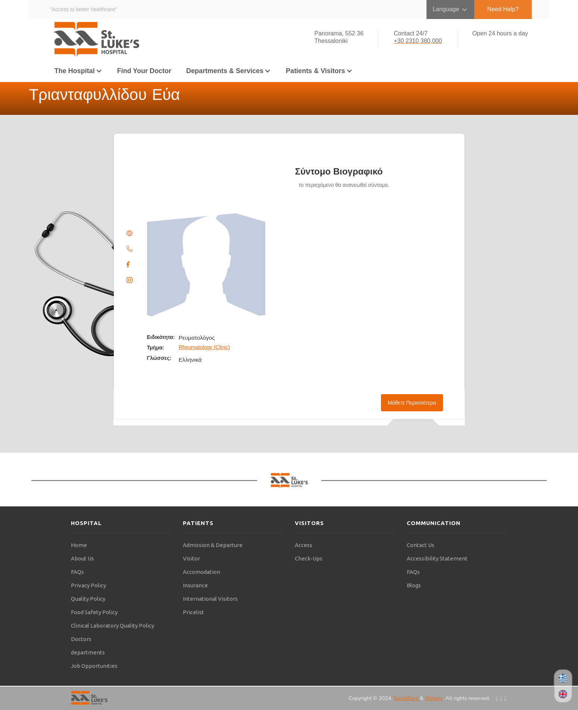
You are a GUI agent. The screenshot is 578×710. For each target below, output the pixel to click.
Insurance (195, 585)
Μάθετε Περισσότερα (412, 403)
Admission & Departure (213, 545)
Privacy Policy (88, 585)
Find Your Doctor (144, 71)
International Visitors (210, 599)
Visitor (191, 558)
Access (303, 545)
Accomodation (201, 572)
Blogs (414, 585)
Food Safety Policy (94, 612)
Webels (434, 698)
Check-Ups (308, 558)
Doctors (81, 639)
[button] (78, 71)
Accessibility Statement (437, 558)
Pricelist (193, 612)
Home (79, 545)
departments (88, 652)
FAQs (77, 572)
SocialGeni (407, 698)
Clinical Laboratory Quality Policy (112, 625)
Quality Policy (88, 599)
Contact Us (420, 545)
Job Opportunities (94, 666)
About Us (82, 558)
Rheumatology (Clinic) (204, 347)
